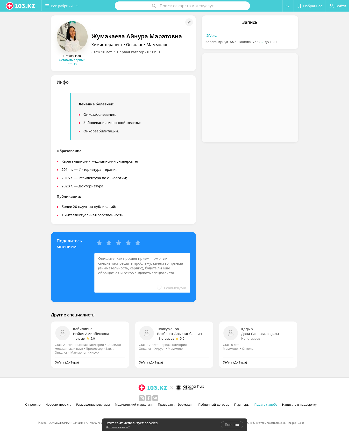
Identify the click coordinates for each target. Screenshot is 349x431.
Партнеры (241, 404)
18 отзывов (165, 338)
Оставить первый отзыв (72, 62)
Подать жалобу (265, 404)
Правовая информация (175, 404)
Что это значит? (118, 427)
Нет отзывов (250, 338)
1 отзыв (79, 338)
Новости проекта (58, 404)
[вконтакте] (155, 398)
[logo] (21, 6)
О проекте (33, 404)
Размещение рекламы (93, 404)
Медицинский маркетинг (134, 404)
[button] (62, 5)
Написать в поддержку (299, 404)
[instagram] (142, 398)
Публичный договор (213, 404)
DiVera (211, 35)
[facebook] (148, 398)
